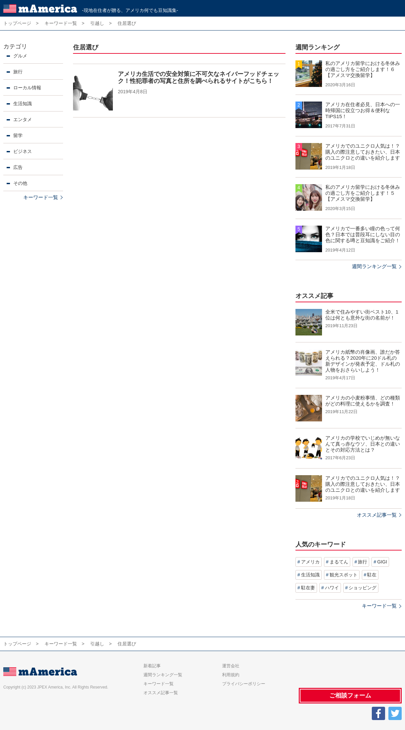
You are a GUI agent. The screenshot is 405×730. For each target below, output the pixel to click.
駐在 (371, 574)
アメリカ (310, 561)
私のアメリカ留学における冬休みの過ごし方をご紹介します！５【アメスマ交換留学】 (362, 193)
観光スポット (344, 574)
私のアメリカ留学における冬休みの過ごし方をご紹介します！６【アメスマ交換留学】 (362, 69)
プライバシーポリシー (243, 683)
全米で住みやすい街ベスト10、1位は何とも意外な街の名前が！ (361, 315)
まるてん (339, 561)
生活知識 (22, 103)
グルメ (20, 55)
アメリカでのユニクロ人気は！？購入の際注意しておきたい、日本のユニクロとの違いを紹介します (362, 152)
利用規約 (230, 674)
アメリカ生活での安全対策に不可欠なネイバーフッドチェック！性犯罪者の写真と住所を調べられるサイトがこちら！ (198, 78)
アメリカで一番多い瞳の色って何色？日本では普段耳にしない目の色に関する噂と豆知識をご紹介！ (362, 234)
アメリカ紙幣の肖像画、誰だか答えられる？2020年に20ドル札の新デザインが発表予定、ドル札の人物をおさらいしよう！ (362, 361)
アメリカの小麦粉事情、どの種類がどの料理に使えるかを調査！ (362, 400)
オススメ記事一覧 (377, 515)
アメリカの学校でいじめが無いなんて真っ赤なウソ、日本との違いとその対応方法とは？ (362, 444)
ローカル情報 (27, 87)
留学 (18, 135)
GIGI (382, 561)
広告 (18, 167)
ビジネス (22, 151)
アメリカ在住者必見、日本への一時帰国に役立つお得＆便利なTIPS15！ (362, 110)
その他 (20, 183)
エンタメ (22, 119)
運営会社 (230, 665)
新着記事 (152, 665)
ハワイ (332, 587)
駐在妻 (308, 587)
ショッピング (362, 587)
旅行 (18, 71)
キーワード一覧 (40, 197)
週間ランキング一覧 (374, 266)
